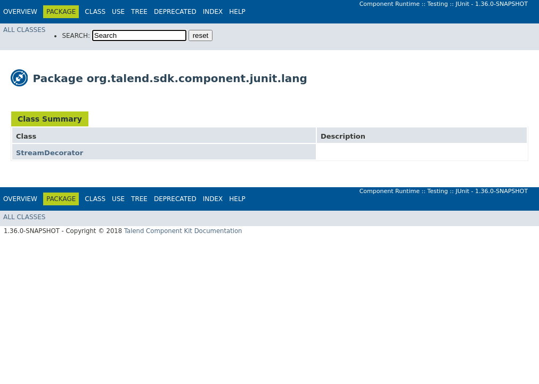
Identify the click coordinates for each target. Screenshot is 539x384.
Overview (20, 11)
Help (237, 11)
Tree (139, 11)
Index (213, 11)
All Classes (24, 30)
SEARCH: (76, 35)
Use (118, 11)
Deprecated (175, 11)
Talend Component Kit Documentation (183, 231)
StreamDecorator (49, 153)
